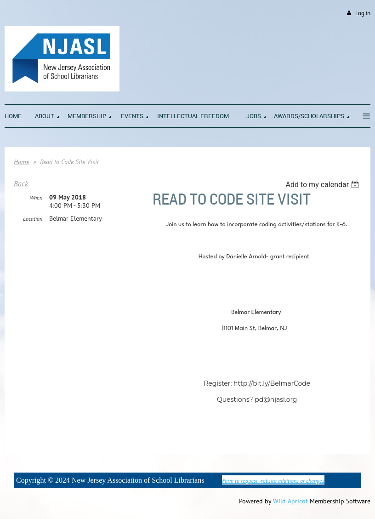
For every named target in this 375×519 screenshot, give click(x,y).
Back (21, 183)
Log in (362, 13)
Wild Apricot (290, 501)
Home (21, 162)
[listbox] (323, 184)
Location (32, 218)
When (36, 197)
